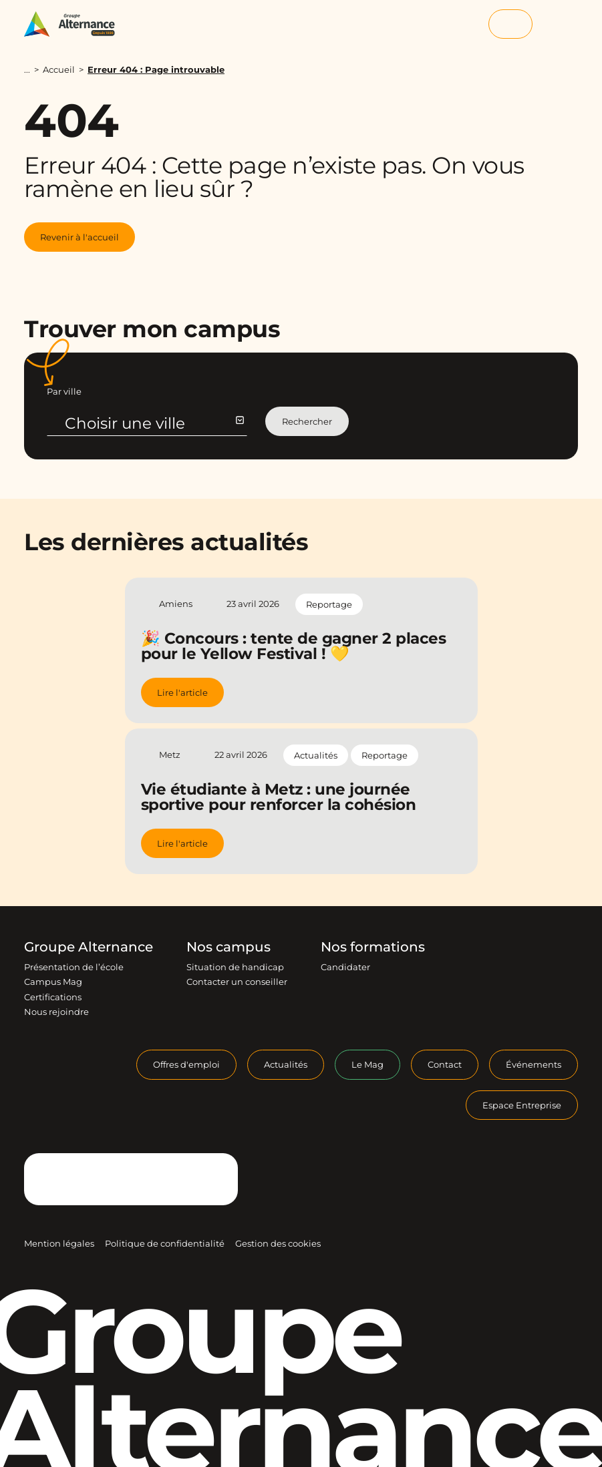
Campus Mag (53, 981)
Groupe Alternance (88, 946)
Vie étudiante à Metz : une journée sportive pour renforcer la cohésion (278, 797)
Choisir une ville (154, 423)
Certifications (53, 997)
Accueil (59, 69)
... (27, 69)
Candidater (345, 967)
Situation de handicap (235, 967)
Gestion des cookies (278, 1243)
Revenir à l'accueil (79, 237)
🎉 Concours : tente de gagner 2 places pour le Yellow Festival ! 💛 (293, 646)
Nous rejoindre (56, 1011)
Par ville (64, 391)
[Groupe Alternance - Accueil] (76, 24)
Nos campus (228, 946)
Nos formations (373, 946)
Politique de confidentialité (164, 1243)
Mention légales (59, 1243)
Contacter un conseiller (236, 981)
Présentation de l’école (74, 967)
